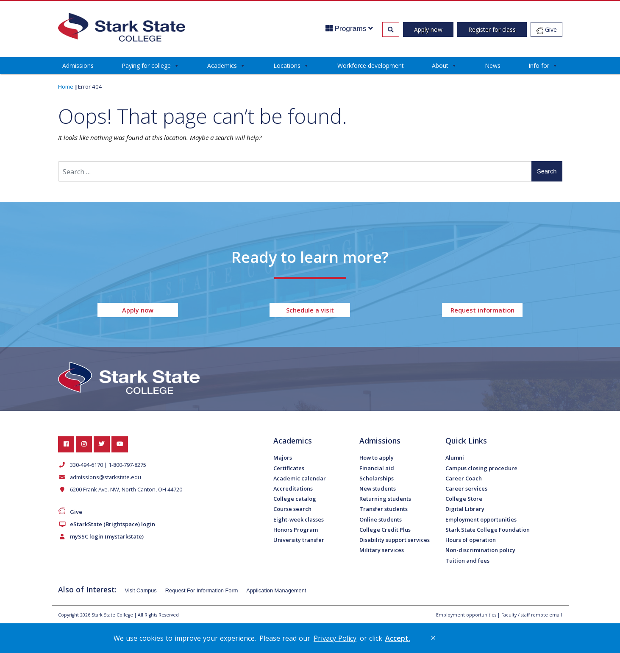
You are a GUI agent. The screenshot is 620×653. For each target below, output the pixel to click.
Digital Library (464, 509)
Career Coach (463, 478)
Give (546, 29)
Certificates (288, 468)
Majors (282, 457)
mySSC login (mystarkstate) (105, 536)
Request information (482, 310)
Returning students (385, 498)
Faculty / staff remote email (531, 615)
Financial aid (376, 468)
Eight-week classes (298, 519)
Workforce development (370, 65)
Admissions (78, 65)
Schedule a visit (310, 310)
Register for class (492, 29)
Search (546, 171)
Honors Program (295, 529)
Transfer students (383, 509)
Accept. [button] (397, 638)
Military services (381, 550)
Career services (466, 488)
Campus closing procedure (481, 468)
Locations (291, 65)
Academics (226, 65)
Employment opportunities (481, 519)
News (492, 65)
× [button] (433, 637)
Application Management (276, 590)
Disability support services (394, 540)
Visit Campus (141, 590)
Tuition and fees (467, 560)
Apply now (428, 29)
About (444, 65)
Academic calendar (299, 478)
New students (377, 488)
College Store (463, 498)
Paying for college (150, 65)
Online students (380, 519)
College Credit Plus (385, 529)
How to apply (376, 457)
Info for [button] (543, 65)
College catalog (294, 498)
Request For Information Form (201, 590)
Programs (349, 28)
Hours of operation (470, 540)
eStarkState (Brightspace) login (111, 524)
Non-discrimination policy (480, 550)
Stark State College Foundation (487, 529)
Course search (292, 509)
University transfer (298, 540)
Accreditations (293, 488)
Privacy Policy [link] (335, 638)
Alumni (454, 457)
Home (65, 86)
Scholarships (376, 478)
